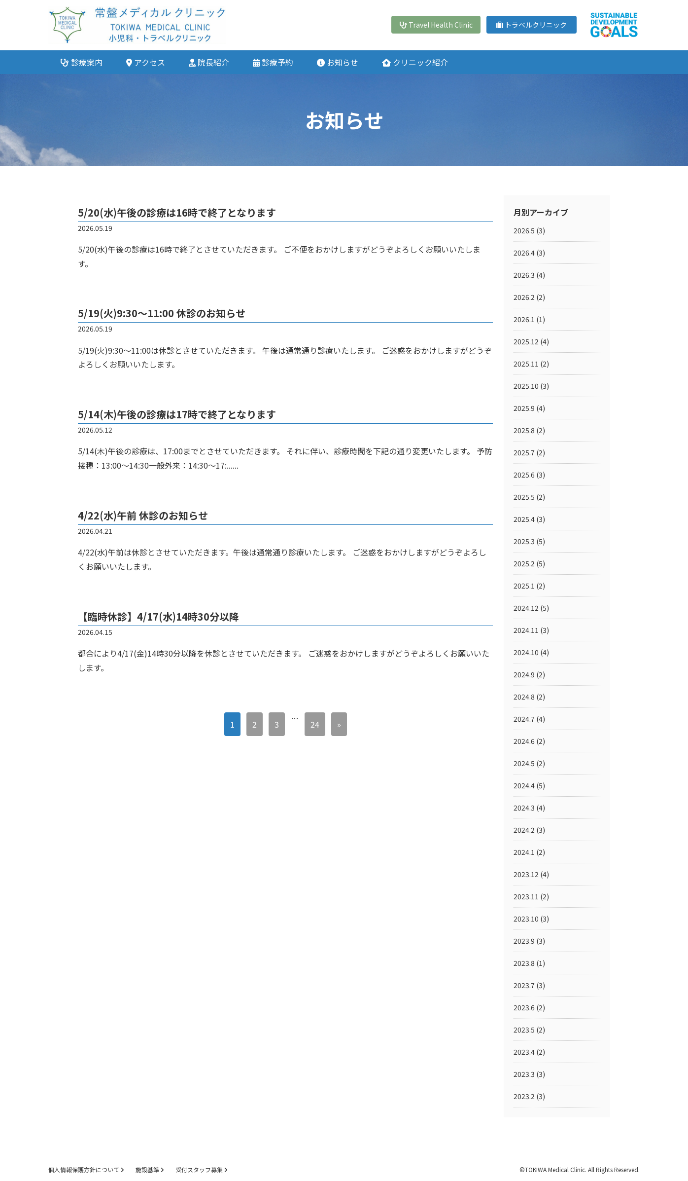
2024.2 (524, 830)
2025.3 (524, 541)
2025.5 (524, 497)
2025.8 (524, 430)
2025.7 (524, 452)
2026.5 (524, 230)
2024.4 (524, 785)
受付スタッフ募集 (201, 1169)
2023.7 (524, 985)
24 (314, 724)
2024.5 (524, 763)
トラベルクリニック (531, 25)
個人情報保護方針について (86, 1169)
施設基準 (150, 1169)
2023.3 (524, 1074)
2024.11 (526, 630)
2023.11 (526, 896)
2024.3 (524, 807)
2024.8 (524, 696)
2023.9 (524, 941)
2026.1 (524, 319)
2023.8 (524, 963)
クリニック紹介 (415, 62)
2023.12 (526, 874)
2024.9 (524, 674)
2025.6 (524, 475)
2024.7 (524, 719)
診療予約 (273, 62)
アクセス (145, 62)
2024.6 (524, 741)
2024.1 (524, 852)
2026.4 (524, 253)
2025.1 (524, 585)
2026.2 (524, 297)
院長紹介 (209, 62)
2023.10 (526, 918)
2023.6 (524, 1007)
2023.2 (524, 1096)
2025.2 (524, 563)
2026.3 (524, 275)
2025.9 (524, 408)
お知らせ (337, 62)
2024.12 (526, 608)
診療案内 (81, 62)
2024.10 (526, 652)
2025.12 (526, 341)
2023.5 (524, 1029)
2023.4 (524, 1052)
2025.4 (524, 519)
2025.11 (526, 364)
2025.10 (526, 386)
